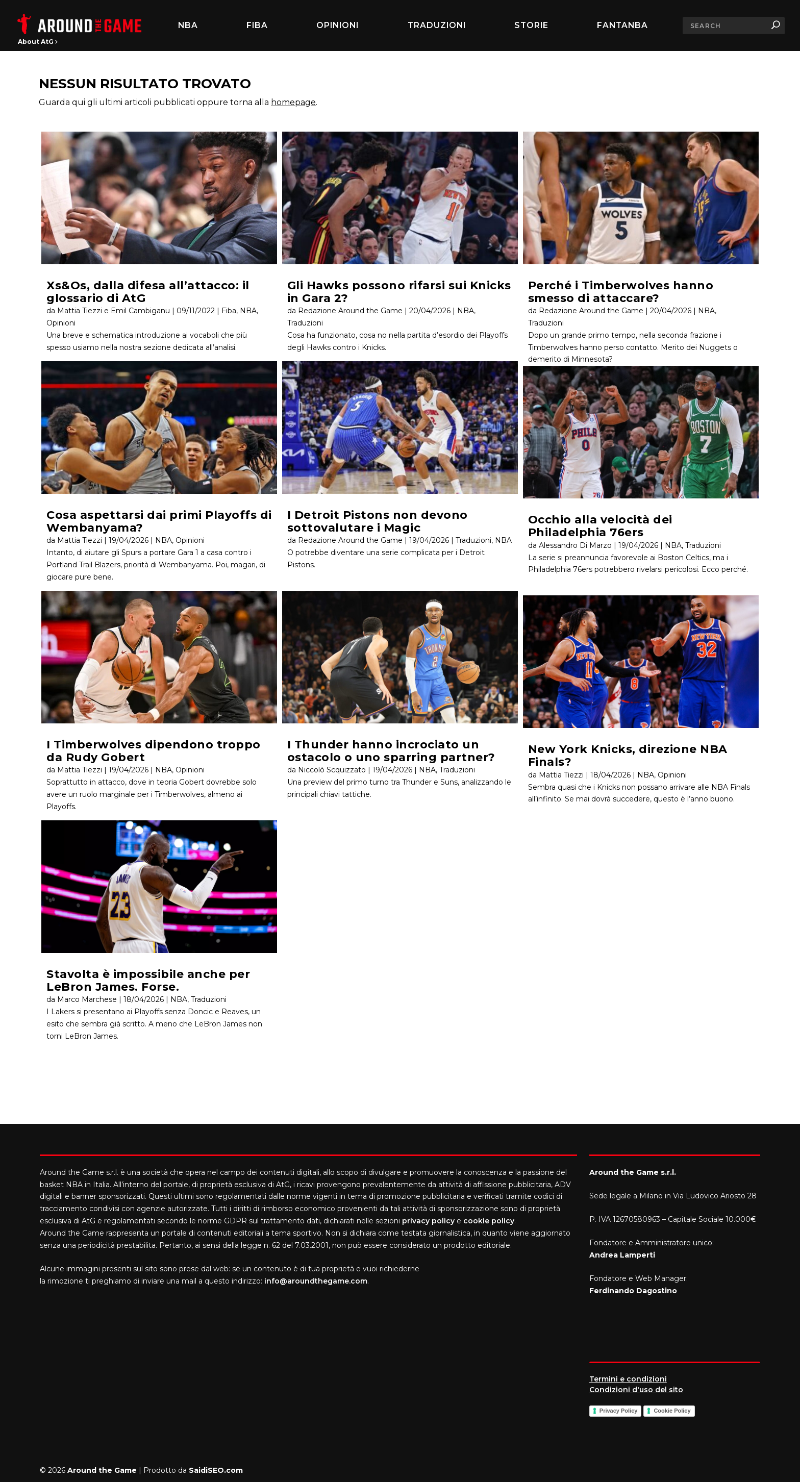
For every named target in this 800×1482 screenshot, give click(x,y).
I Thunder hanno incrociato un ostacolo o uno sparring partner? (391, 751)
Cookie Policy (672, 1411)
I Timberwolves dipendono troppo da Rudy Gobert (153, 751)
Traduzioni (437, 25)
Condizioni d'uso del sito (636, 1389)
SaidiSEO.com (216, 1470)
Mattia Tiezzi (79, 540)
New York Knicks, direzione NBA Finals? (628, 755)
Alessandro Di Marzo (575, 545)
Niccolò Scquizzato (332, 769)
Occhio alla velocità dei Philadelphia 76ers (600, 526)
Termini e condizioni (628, 1379)
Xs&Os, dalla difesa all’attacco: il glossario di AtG (147, 292)
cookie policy (488, 1220)
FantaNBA (622, 25)
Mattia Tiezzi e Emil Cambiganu (113, 310)
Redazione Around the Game (350, 310)
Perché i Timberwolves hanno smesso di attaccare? (621, 292)
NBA (188, 25)
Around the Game (102, 1470)
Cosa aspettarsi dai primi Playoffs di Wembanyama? (159, 521)
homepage (293, 102)
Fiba (228, 310)
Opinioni (337, 25)
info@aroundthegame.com (315, 1281)
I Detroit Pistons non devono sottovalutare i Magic (377, 521)
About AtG (38, 41)
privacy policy (428, 1220)
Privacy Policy (618, 1411)
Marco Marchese (87, 999)
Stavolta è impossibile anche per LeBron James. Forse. (148, 980)
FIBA (257, 25)
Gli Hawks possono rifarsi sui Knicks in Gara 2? (399, 292)
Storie (531, 25)
